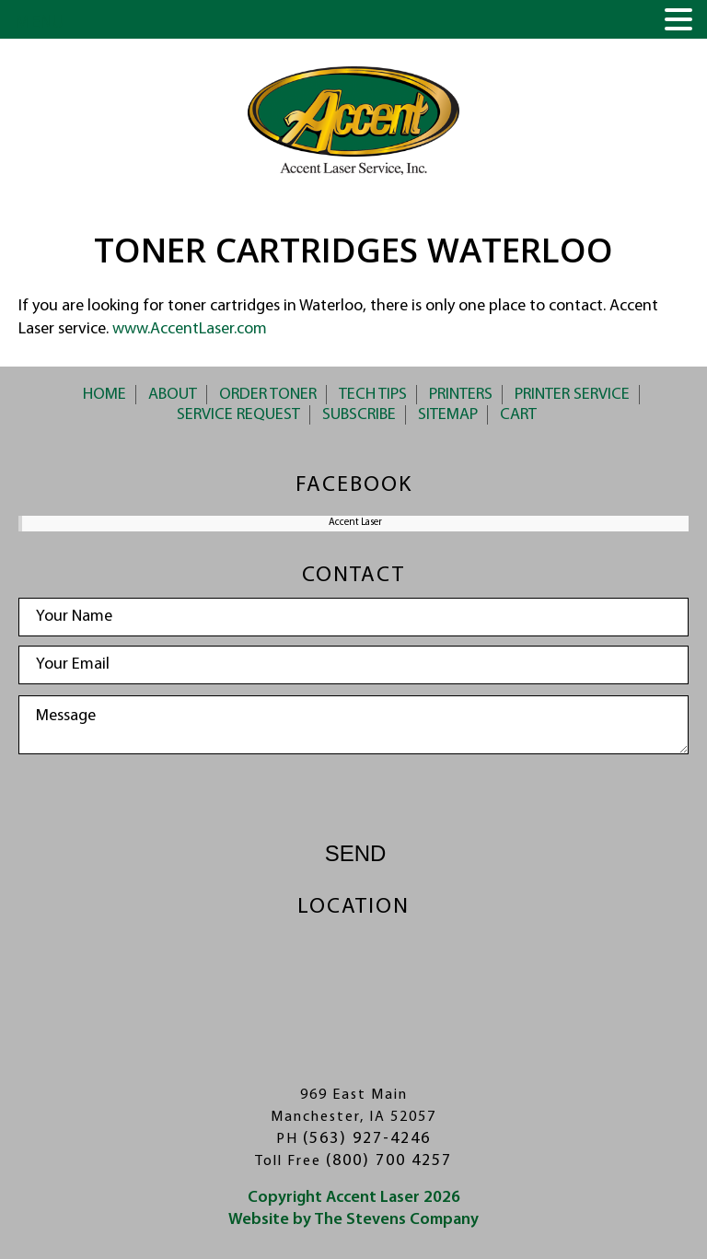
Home (104, 394)
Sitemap (448, 415)
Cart (518, 415)
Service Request (238, 415)
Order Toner (268, 394)
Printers (461, 394)
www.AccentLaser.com (189, 329)
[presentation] (353, 799)
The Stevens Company (396, 1220)
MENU (39, 23)
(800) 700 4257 (389, 1161)
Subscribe (359, 415)
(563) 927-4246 (367, 1139)
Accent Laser (355, 523)
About (172, 394)
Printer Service (572, 394)
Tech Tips (373, 394)
